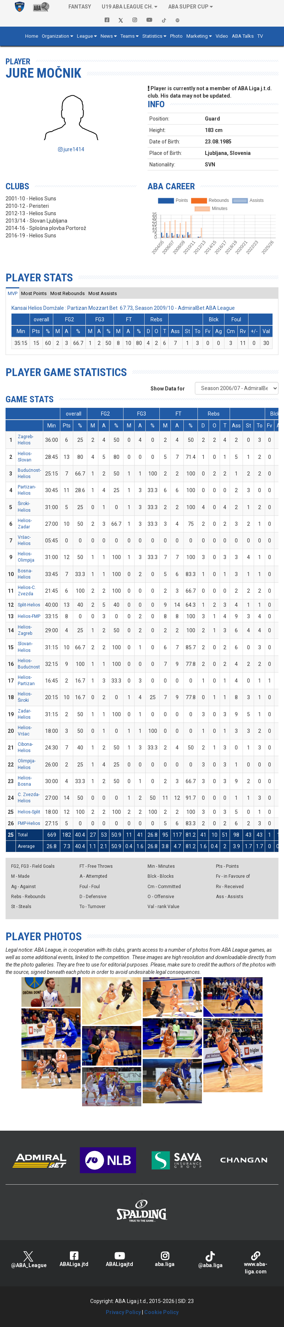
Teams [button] (128, 36)
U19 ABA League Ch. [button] (127, 7)
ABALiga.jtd (74, 1259)
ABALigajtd (119, 1259)
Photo (176, 36)
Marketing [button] (197, 36)
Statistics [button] (152, 36)
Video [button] (222, 36)
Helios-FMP (29, 616)
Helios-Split (29, 812)
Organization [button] (55, 36)
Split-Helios (29, 604)
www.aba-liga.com (256, 1262)
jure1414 (71, 149)
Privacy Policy (123, 1312)
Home (31, 36)
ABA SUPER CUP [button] (188, 7)
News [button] (107, 36)
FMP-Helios (29, 823)
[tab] (12, 293)
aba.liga (165, 1259)
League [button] (85, 36)
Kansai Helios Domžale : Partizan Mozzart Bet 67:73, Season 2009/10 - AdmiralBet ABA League (123, 308)
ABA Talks (243, 36)
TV (260, 36)
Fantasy (79, 7)
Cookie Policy (161, 1312)
